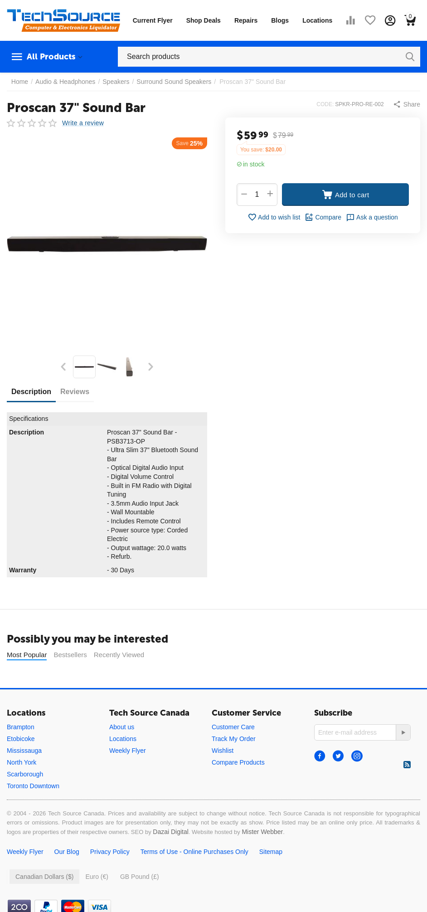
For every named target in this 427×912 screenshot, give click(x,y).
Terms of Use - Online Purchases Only (194, 851)
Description (31, 391)
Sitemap (270, 851)
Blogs (280, 20)
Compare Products (238, 762)
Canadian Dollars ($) (44, 876)
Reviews (74, 391)
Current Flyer (153, 20)
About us (121, 727)
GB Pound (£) (139, 876)
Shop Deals (203, 20)
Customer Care (233, 727)
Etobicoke (20, 738)
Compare (323, 217)
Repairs (245, 20)
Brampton (20, 727)
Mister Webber (262, 831)
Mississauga (24, 750)
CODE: (325, 104)
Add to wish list (273, 217)
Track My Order (234, 738)
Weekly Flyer (127, 750)
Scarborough (25, 774)
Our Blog (66, 851)
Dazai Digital (171, 831)
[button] (406, 104)
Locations (317, 20)
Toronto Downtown (33, 786)
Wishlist (222, 750)
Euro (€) (96, 876)
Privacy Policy (110, 851)
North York (21, 762)
